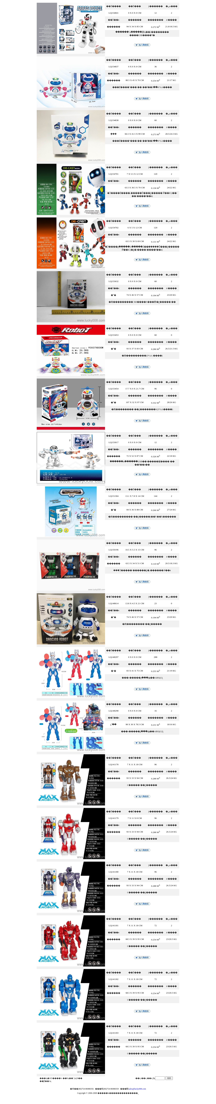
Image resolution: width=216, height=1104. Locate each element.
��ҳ (149, 1078)
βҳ (154, 1078)
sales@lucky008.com (137, 1089)
